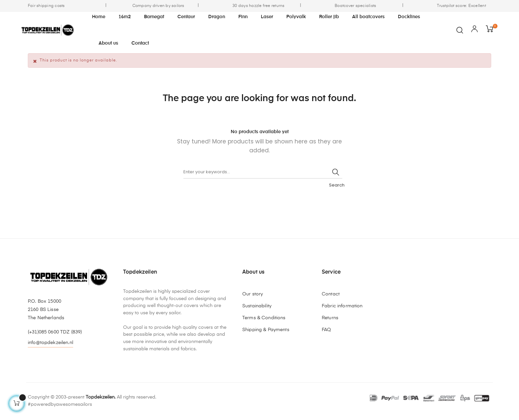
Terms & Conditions (264, 318)
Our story (252, 294)
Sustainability (256, 306)
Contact (331, 294)
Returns (330, 318)
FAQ (326, 329)
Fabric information (342, 306)
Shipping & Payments (265, 329)
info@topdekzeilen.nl (50, 342)
